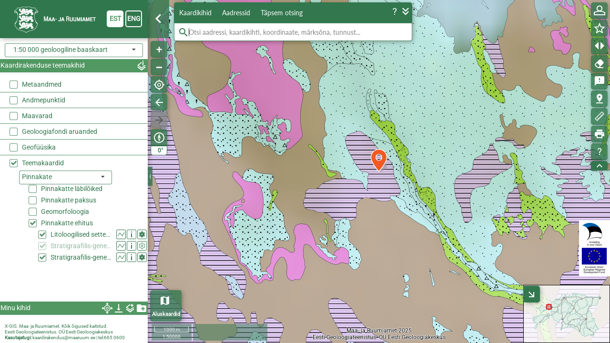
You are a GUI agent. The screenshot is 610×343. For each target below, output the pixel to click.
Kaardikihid (195, 13)
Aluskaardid (166, 314)
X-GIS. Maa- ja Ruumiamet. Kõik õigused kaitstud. (56, 326)
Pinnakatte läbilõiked (71, 188)
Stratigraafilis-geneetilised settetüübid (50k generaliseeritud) (81, 246)
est (115, 18)
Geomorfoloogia (65, 211)
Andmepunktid (43, 100)
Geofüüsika (39, 147)
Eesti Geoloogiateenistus (30, 331)
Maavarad (37, 116)
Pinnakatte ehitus (67, 223)
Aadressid (236, 13)
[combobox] (74, 50)
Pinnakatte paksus (68, 200)
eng (134, 18)
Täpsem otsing (282, 13)
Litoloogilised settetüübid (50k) (81, 234)
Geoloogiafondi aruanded (59, 131)
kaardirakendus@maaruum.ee (63, 337)
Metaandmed (41, 84)
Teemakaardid (43, 163)
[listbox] (65, 177)
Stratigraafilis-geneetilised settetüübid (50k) (81, 257)
